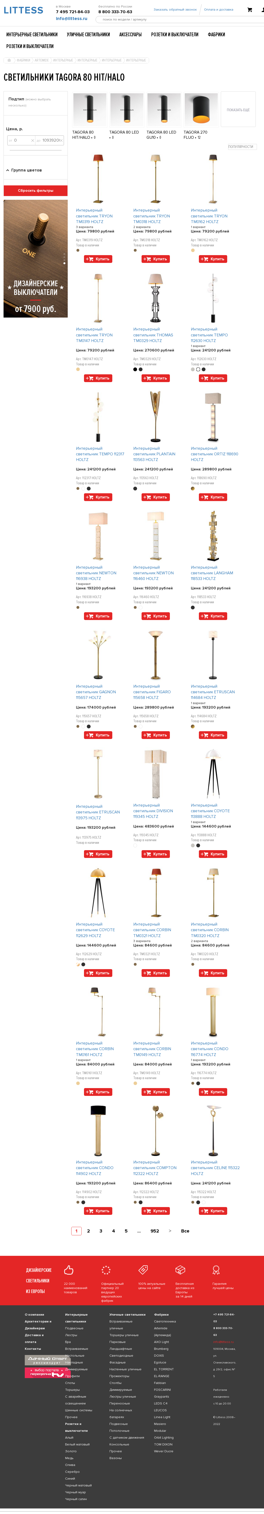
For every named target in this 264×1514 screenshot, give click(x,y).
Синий (70, 1479)
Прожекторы (119, 1376)
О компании (34, 1315)
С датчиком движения (126, 1438)
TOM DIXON (163, 1444)
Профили (72, 1376)
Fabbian (160, 1383)
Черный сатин (76, 1499)
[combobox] (242, 147)
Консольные (119, 1444)
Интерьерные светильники (32, 34)
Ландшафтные (120, 1349)
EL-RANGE (161, 1376)
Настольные (74, 1356)
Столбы (115, 1383)
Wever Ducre (163, 1451)
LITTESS (22, 11)
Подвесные (74, 1328)
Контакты (33, 1349)
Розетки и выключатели (174, 34)
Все (185, 1231)
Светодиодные (121, 1356)
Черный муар (75, 1492)
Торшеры (72, 1390)
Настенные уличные (125, 1369)
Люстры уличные (122, 1397)
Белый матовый (77, 1444)
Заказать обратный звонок (175, 10)
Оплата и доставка (218, 10)
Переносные (119, 1403)
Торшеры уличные (124, 1335)
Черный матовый (78, 1485)
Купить (102, 259)
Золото (71, 1451)
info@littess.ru (71, 19)
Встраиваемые (76, 1349)
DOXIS (159, 1356)
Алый (69, 1438)
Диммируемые (76, 1369)
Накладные (74, 1362)
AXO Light (161, 1342)
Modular (160, 1431)
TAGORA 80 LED (124, 132)
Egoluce (160, 1362)
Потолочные (119, 1431)
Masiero (160, 1424)
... (139, 1231)
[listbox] (132, 1508)
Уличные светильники (88, 34)
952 (155, 1231)
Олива (70, 1465)
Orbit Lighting (164, 1438)
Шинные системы (78, 1410)
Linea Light (162, 1417)
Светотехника (165, 1321)
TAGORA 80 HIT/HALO (83, 135)
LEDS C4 (161, 1403)
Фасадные (117, 1362)
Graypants (161, 1397)
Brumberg (161, 1349)
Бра (68, 1342)
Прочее (71, 1417)
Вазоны (115, 1458)
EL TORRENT (164, 1369)
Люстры (71, 1335)
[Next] (170, 1231)
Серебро (72, 1472)
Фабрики (216, 34)
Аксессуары (130, 34)
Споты (70, 1383)
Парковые (117, 1342)
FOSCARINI (162, 1390)
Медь (69, 1458)
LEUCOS (160, 1410)
